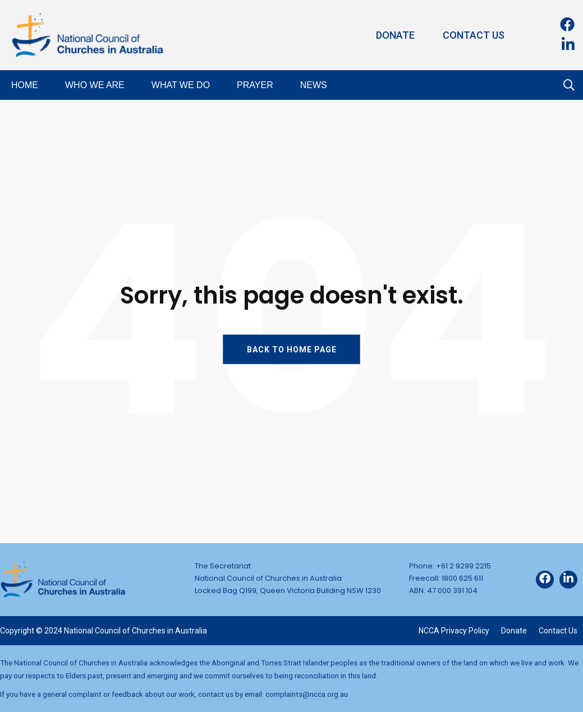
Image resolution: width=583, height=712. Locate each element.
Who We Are (95, 85)
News (313, 85)
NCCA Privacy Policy (454, 630)
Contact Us (473, 35)
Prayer (255, 85)
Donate (395, 35)
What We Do (181, 85)
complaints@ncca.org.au (306, 694)
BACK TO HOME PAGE (292, 348)
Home (24, 85)
